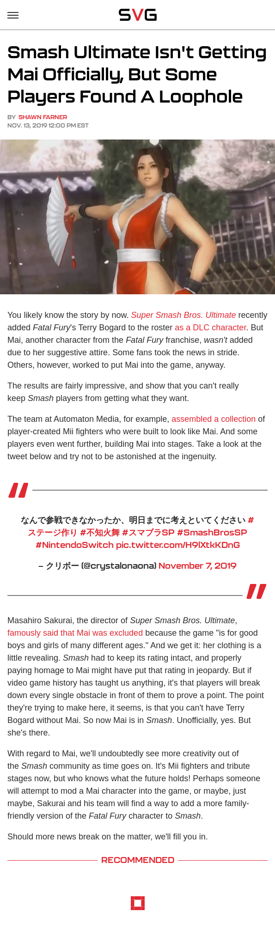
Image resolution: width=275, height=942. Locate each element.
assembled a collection (213, 419)
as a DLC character (210, 327)
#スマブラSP (148, 532)
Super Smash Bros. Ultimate (183, 315)
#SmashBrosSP (212, 532)
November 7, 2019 (198, 565)
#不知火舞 (100, 532)
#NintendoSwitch (75, 545)
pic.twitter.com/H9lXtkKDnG (178, 545)
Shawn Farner (42, 117)
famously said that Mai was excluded (75, 633)
